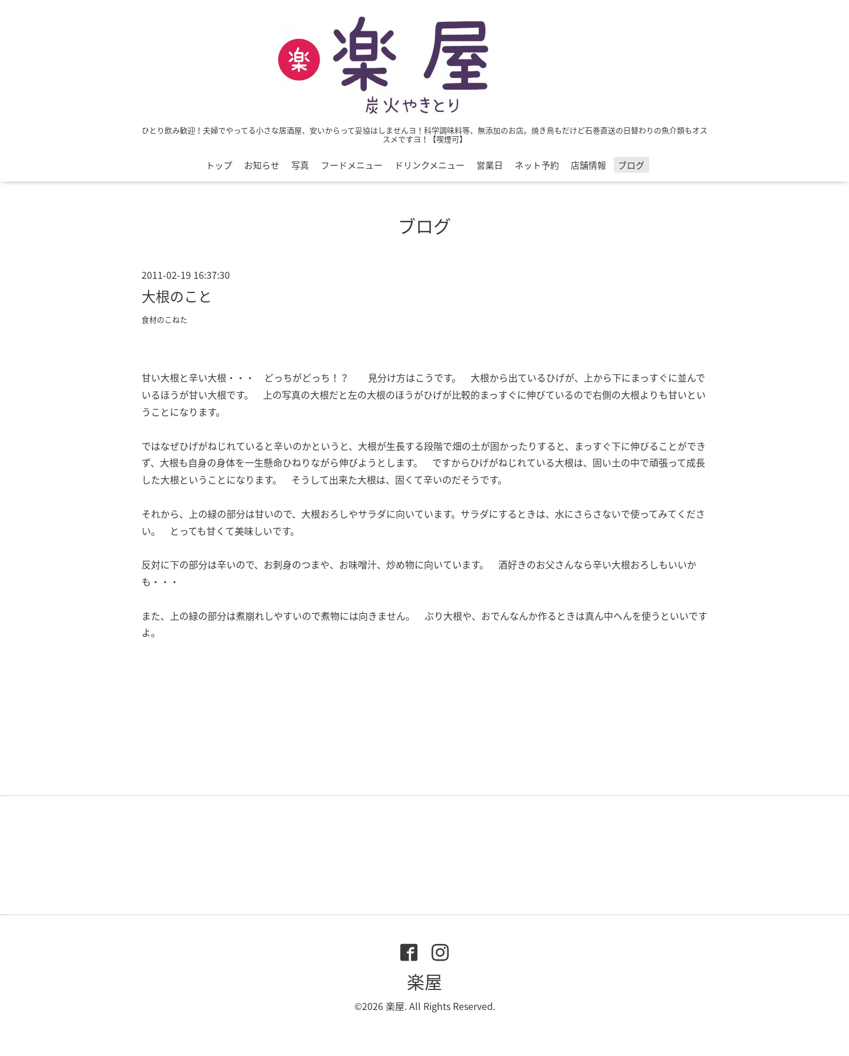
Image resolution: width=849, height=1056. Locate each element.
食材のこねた (164, 319)
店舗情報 (588, 165)
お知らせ (261, 165)
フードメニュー (352, 165)
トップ (219, 165)
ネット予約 (537, 165)
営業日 (489, 165)
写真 (300, 165)
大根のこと (177, 296)
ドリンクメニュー (429, 165)
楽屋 (424, 981)
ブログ (631, 165)
